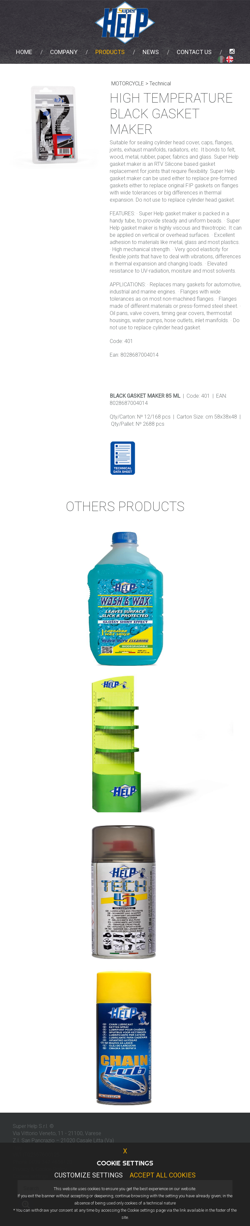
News (151, 52)
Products (110, 52)
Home (24, 52)
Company (63, 52)
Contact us (194, 52)
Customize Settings (88, 1175)
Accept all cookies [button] (163, 1175)
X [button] (125, 1151)
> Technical (158, 83)
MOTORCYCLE (127, 83)
